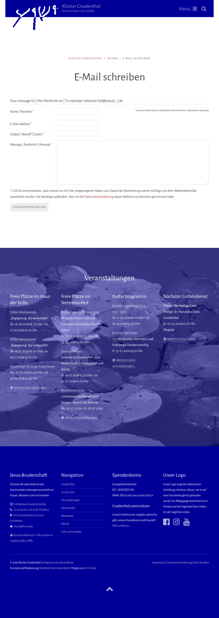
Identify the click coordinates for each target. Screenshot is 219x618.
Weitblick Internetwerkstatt (54, 568)
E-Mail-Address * (21, 124)
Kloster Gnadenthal (84, 8)
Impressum (158, 562)
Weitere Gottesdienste (179, 339)
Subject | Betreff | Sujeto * (27, 134)
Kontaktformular (23, 526)
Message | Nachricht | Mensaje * (31, 144)
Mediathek (67, 516)
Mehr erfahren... (121, 525)
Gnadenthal (67, 484)
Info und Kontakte (71, 531)
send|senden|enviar (29, 207)
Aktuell (65, 523)
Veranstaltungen (70, 500)
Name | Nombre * (22, 111)
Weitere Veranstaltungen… (29, 387)
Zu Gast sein (67, 492)
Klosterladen (68, 508)
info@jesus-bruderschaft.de (30, 504)
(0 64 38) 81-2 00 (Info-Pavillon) (31, 509)
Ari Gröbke (90, 568)
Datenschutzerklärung (99, 196)
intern (112, 58)
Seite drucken (201, 562)
